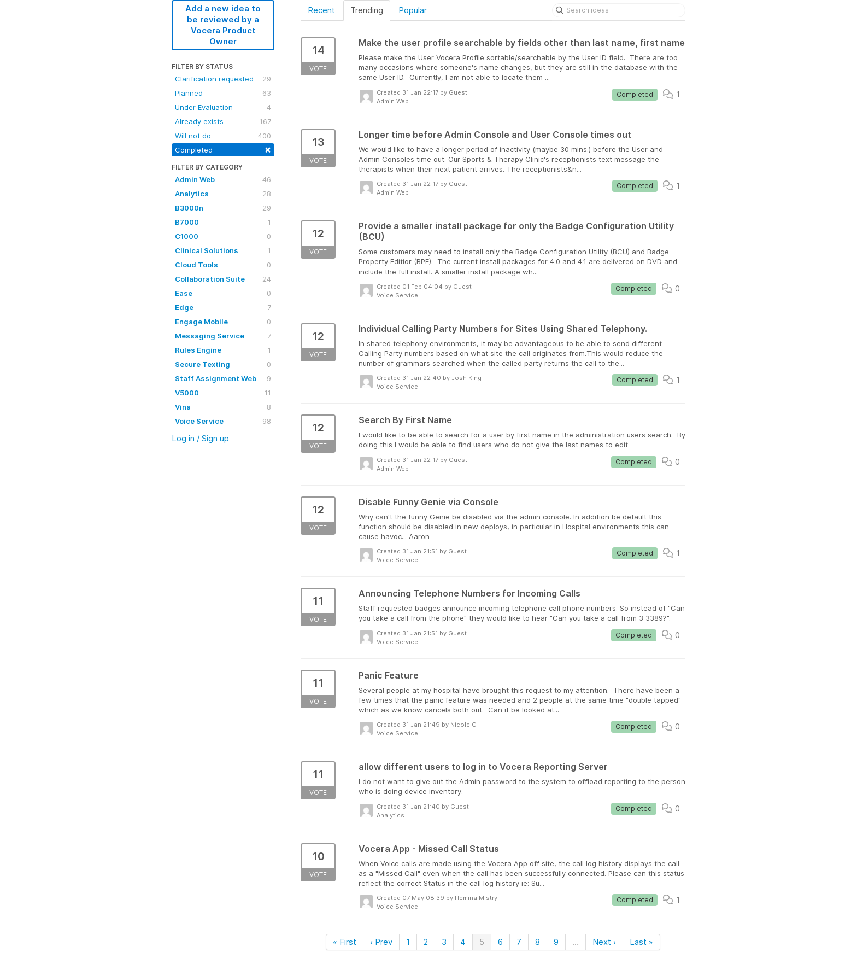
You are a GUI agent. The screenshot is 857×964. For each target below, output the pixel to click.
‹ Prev (381, 942)
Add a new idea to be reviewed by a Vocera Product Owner (223, 24)
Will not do (223, 135)
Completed (223, 149)
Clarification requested (223, 78)
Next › (604, 942)
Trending (366, 10)
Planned (223, 92)
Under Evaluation (223, 107)
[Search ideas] (618, 10)
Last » (641, 942)
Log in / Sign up (200, 438)
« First (344, 942)
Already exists (223, 121)
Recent (321, 10)
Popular (412, 10)
